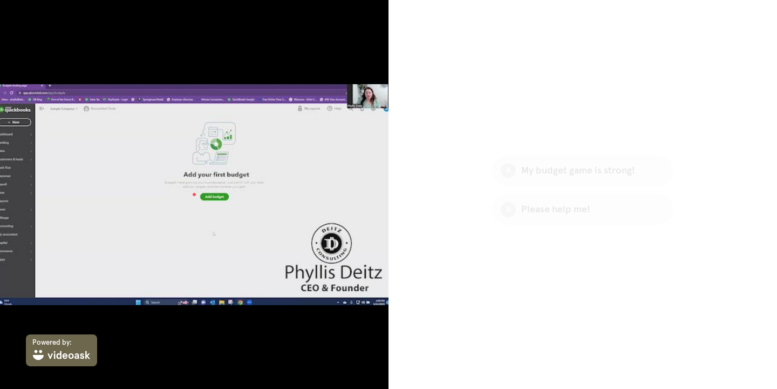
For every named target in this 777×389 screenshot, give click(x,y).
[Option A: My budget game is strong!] (582, 171)
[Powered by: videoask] (61, 350)
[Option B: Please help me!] (582, 209)
